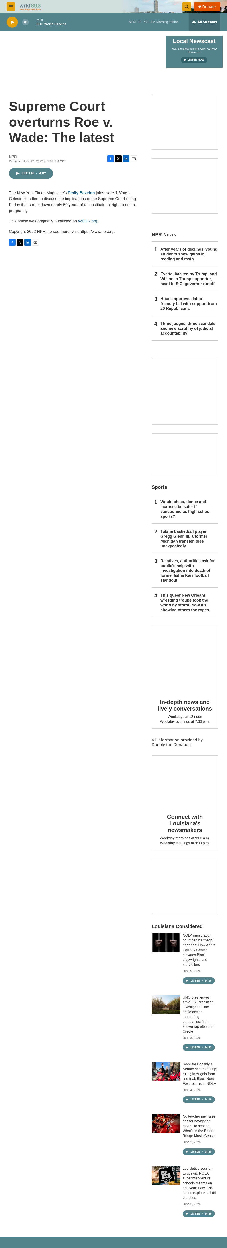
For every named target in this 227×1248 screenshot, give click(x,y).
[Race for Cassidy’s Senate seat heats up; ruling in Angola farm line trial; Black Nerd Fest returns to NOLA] (166, 1071)
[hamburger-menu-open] (11, 6)
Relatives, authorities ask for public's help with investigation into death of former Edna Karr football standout (187, 571)
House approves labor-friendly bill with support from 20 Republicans (188, 304)
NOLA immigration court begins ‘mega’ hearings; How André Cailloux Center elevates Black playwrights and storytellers (199, 950)
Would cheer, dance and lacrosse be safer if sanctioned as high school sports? (185, 509)
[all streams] (204, 22)
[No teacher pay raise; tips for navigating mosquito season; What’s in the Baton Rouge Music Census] (166, 1123)
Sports (159, 487)
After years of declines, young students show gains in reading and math (188, 254)
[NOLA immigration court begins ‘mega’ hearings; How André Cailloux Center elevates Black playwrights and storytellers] (166, 942)
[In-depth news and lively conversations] (185, 659)
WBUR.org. (88, 221)
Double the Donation (171, 744)
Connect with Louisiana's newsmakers (185, 823)
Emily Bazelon (81, 193)
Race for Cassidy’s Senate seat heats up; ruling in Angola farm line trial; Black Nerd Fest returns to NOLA (200, 1073)
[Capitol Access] (185, 121)
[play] (12, 22)
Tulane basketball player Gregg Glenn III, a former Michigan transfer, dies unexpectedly (183, 538)
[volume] (25, 22)
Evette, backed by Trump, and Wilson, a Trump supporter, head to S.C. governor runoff (188, 279)
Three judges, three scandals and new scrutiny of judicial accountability (187, 328)
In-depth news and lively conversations (185, 705)
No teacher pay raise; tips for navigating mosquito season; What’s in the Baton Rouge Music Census (199, 1126)
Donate (209, 6)
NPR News (164, 234)
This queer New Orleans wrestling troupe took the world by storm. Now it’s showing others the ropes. (185, 602)
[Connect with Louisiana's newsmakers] (185, 781)
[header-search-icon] (186, 6)
